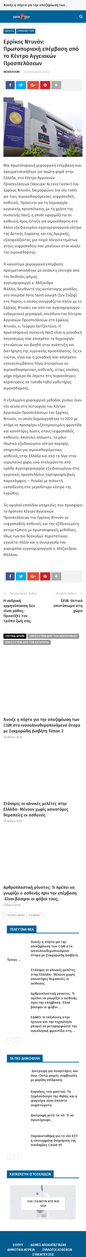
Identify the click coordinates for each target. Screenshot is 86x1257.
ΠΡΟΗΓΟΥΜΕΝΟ (15, 915)
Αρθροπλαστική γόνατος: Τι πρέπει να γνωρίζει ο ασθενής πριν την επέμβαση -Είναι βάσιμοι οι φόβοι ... (54, 1000)
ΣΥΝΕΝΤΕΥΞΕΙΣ (43, 1255)
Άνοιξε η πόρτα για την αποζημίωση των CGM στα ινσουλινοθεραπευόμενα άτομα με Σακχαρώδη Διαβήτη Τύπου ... (42, 951)
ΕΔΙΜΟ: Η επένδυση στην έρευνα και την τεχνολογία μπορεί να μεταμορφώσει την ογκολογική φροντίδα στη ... (54, 1024)
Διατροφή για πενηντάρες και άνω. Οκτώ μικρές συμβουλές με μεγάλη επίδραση (54, 1075)
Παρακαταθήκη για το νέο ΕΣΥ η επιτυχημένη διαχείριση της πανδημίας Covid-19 (54, 1140)
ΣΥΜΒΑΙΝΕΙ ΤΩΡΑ (25, 31)
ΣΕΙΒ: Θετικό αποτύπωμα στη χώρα (68, 605)
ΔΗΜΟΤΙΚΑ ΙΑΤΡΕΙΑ (21, 1250)
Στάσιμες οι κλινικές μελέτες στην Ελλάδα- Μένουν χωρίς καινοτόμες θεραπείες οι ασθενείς (35, 809)
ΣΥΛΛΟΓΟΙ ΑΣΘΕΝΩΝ (57, 1250)
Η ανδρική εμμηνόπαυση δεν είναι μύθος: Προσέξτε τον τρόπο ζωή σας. (19, 610)
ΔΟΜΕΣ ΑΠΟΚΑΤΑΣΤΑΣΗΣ (48, 1245)
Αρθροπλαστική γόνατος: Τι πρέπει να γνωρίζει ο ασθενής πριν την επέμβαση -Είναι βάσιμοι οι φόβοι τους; (40, 893)
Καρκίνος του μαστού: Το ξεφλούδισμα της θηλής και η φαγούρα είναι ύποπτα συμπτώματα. (54, 1098)
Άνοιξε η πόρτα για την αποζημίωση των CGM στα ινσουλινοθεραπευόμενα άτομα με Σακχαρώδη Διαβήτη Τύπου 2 (41, 725)
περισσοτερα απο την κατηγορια (27, 642)
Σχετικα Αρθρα (15, 636)
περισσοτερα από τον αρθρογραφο (53, 636)
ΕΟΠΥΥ (18, 1245)
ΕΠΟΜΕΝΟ (36, 915)
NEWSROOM (11, 71)
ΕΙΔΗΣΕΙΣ (9, 31)
